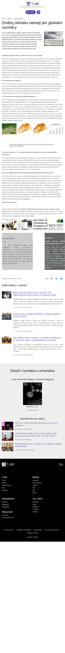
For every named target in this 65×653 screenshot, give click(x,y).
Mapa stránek (38, 530)
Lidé (33, 490)
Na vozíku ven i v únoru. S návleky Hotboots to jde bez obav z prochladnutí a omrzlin (37, 338)
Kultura (34, 492)
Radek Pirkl (10, 278)
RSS (3, 488)
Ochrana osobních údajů (52, 530)
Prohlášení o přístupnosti (23, 530)
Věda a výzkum (18, 18)
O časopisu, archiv (32, 410)
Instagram (35, 507)
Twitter (34, 504)
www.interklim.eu (25, 199)
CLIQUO (35, 537)
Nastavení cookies (32, 533)
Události (34, 485)
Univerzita (24, 429)
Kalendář (4, 502)
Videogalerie (5, 507)
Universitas (5, 515)
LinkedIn (35, 512)
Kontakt (4, 483)
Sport (34, 488)
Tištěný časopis (6, 485)
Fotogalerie (5, 504)
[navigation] (31, 12)
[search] (38, 12)
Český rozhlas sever (8, 517)
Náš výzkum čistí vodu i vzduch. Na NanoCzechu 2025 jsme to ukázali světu (34, 293)
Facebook (35, 502)
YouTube (35, 509)
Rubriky (9, 18)
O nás (3, 480)
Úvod (3, 18)
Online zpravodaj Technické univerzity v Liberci (32, 4)
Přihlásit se (5, 490)
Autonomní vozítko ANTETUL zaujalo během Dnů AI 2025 (37, 315)
